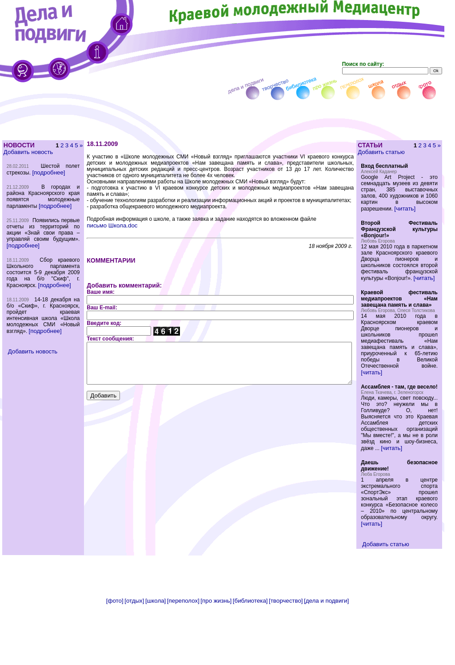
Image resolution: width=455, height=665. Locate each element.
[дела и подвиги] (326, 661)
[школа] (155, 661)
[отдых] (134, 661)
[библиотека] (250, 661)
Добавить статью (394, 152)
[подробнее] (22, 178)
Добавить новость (27, 152)
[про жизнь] (215, 661)
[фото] (115, 661)
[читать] (418, 214)
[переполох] (183, 661)
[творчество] (286, 661)
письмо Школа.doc (95, 219)
